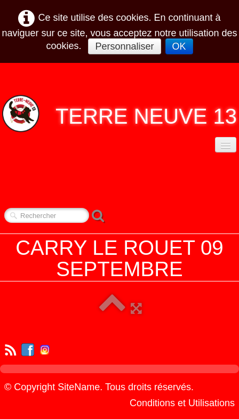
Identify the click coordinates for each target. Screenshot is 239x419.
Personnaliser (124, 46)
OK (179, 46)
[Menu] (225, 144)
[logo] (119, 113)
